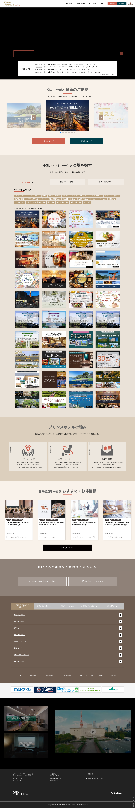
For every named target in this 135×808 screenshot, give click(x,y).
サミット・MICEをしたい (98, 199)
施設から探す (50, 675)
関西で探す (51, 202)
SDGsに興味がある (34, 199)
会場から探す (81, 3)
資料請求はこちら (86, 141)
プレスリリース (55, 776)
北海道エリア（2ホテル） (90, 606)
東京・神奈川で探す (39, 202)
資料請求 (121, 3)
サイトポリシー (17, 778)
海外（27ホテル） (112, 606)
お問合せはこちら (48, 141)
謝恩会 (44, 196)
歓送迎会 (57, 196)
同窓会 (51, 196)
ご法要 (29, 202)
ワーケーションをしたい (112, 196)
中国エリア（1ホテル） (67, 606)
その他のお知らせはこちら (108, 75)
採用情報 (90, 774)
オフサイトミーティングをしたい (73, 196)
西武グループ (54, 780)
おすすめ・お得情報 (97, 675)
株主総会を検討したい (69, 199)
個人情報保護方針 (55, 778)
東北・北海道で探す (62, 202)
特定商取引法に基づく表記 (95, 778)
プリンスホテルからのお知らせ (22, 776)
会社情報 (53, 774)
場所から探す (70, 3)
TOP (20, 675)
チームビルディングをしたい (93, 196)
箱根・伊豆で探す (76, 202)
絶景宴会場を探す (20, 199)
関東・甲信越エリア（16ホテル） (22, 606)
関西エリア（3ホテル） (45, 606)
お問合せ (112, 3)
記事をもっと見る (68, 547)
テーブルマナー (19, 202)
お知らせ (113, 675)
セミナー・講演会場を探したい (51, 199)
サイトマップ (17, 780)
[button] (121, 53)
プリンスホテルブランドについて (23, 774)
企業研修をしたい (83, 199)
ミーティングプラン (34, 196)
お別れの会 (112, 199)
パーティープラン (20, 196)
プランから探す (93, 3)
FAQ (102, 3)
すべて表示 (87, 202)
